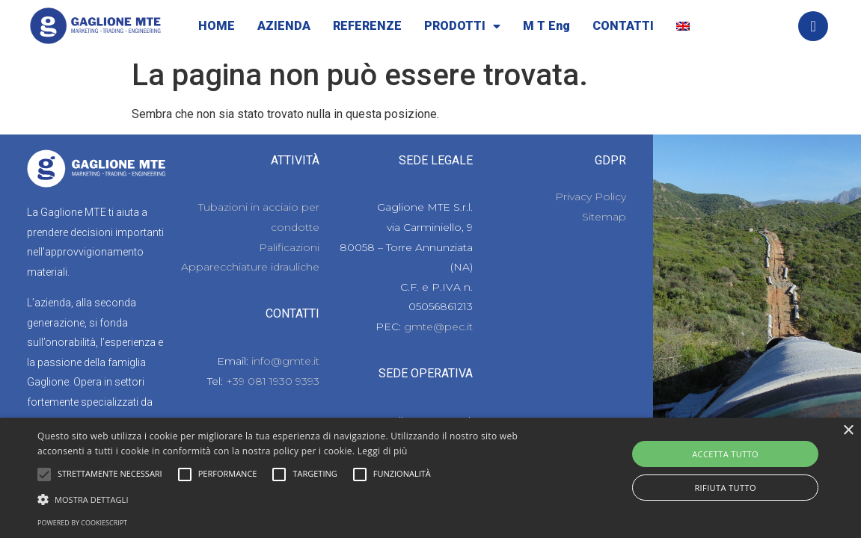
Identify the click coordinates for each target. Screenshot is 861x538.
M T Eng (546, 26)
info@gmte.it (285, 361)
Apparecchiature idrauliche (250, 266)
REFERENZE (367, 26)
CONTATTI (623, 26)
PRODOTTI (462, 26)
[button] (44, 474)
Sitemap (604, 216)
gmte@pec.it (438, 326)
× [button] (848, 430)
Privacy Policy (590, 196)
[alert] (430, 478)
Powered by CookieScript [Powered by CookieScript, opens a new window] (82, 523)
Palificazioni (289, 247)
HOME (216, 26)
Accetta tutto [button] (725, 454)
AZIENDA (283, 26)
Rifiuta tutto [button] (725, 487)
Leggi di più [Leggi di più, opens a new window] (383, 451)
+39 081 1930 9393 (272, 381)
